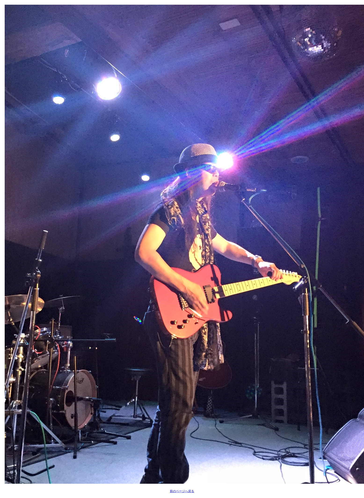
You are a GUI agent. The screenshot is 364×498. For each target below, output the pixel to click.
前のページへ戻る (182, 491)
